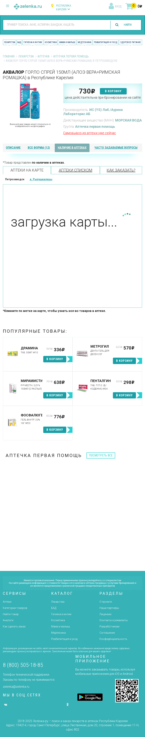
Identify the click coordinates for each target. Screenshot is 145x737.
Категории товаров (15, 607)
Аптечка (43, 56)
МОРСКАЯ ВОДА (128, 120)
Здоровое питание (130, 42)
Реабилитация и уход (105, 42)
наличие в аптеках (72, 147)
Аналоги (8, 620)
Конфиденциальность (113, 638)
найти (126, 25)
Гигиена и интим (61, 614)
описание (13, 147)
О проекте (105, 601)
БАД (19, 42)
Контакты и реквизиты (113, 620)
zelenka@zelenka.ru (16, 686)
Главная (9, 56)
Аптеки (7, 601)
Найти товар (11, 614)
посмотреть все (101, 455)
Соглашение (107, 632)
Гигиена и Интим (33, 42)
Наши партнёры (109, 607)
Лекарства (9, 42)
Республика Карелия (63, 7)
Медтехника (84, 42)
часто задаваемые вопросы (115, 147)
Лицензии (105, 614)
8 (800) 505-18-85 (23, 665)
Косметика (51, 42)
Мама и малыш (67, 42)
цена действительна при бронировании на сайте (103, 97)
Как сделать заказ (14, 626)
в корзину (113, 91)
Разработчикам (109, 626)
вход (118, 6)
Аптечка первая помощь (71, 56)
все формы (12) (39, 147)
